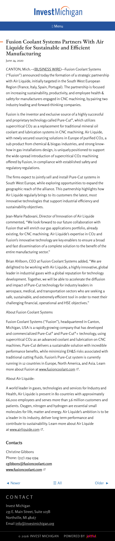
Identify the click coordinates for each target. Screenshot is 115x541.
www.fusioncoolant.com (59, 369)
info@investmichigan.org (34, 523)
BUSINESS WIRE (47, 69)
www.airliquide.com (26, 429)
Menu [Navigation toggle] (57, 26)
